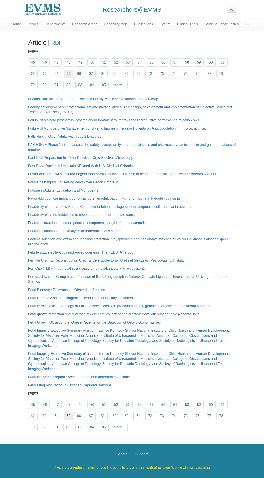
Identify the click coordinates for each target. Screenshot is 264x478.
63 (45, 73)
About (122, 454)
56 (163, 62)
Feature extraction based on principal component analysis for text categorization (91, 223)
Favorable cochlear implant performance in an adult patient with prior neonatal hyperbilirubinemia (104, 198)
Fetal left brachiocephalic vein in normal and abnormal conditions (79, 377)
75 (186, 73)
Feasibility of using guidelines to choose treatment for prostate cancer (82, 214)
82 (68, 85)
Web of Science (158, 467)
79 (33, 85)
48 (68, 62)
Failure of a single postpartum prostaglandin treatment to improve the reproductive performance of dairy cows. (114, 120)
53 (128, 62)
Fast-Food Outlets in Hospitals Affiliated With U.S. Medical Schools (80, 166)
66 (79, 73)
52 (116, 62)
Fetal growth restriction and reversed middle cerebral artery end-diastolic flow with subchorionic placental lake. (114, 314)
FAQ (248, 24)
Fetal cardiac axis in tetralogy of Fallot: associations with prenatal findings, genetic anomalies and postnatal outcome (119, 306)
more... (119, 85)
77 (209, 73)
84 (92, 85)
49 (80, 62)
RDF (56, 43)
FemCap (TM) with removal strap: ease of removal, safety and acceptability (87, 268)
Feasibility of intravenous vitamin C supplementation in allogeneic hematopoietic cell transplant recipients (110, 207)
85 (104, 85)
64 (57, 73)
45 (33, 62)
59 (199, 62)
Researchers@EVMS (132, 9)
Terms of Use (96, 467)
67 (91, 73)
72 (150, 73)
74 (174, 73)
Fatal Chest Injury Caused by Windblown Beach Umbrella (73, 182)
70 (126, 73)
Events (165, 24)
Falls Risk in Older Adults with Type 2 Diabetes (64, 136)
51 (104, 62)
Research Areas (84, 24)
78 (221, 73)
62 (33, 73)
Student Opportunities (222, 24)
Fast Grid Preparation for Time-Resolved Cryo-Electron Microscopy (80, 158)
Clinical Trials (187, 24)
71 (138, 73)
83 (80, 85)
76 (197, 73)
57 (175, 62)
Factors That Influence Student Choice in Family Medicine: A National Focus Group (93, 99)
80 (45, 85)
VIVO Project (74, 467)
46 (45, 62)
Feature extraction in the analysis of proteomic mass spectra (75, 231)
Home (16, 24)
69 (115, 73)
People (33, 24)
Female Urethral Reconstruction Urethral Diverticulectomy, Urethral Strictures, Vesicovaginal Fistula (106, 260)
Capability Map (115, 24)
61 (223, 62)
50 (92, 62)
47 (57, 62)
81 (57, 85)
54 (140, 62)
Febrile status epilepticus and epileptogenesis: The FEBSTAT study (80, 252)
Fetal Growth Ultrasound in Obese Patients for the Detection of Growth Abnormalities (94, 322)
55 (152, 62)
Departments (55, 24)
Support (141, 454)
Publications (143, 24)
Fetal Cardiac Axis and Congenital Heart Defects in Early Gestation (80, 298)
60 (211, 62)
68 (103, 73)
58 (187, 62)
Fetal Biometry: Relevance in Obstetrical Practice (66, 290)
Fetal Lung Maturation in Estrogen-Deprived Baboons (70, 385)
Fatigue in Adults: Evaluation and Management (64, 190)
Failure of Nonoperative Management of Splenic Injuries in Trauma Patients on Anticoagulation (102, 128)
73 (162, 73)
